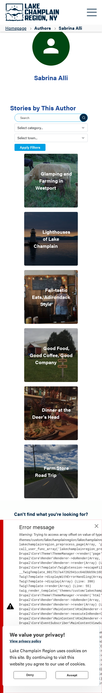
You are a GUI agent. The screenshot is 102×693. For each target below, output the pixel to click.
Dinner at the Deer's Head (51, 413)
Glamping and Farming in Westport (53, 180)
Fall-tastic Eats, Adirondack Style (51, 296)
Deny (30, 675)
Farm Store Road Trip (52, 471)
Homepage (15, 28)
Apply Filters (30, 147)
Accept (72, 675)
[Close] (96, 526)
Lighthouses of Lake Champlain (52, 238)
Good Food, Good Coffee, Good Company (51, 355)
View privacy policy (25, 640)
